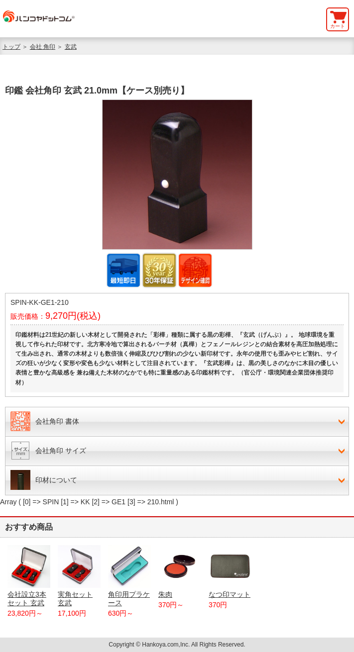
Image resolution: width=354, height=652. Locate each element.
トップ (11, 46)
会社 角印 (42, 46)
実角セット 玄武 (79, 576)
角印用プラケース (129, 576)
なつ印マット (230, 571)
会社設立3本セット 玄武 (28, 576)
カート (337, 26)
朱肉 (179, 571)
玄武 (71, 46)
